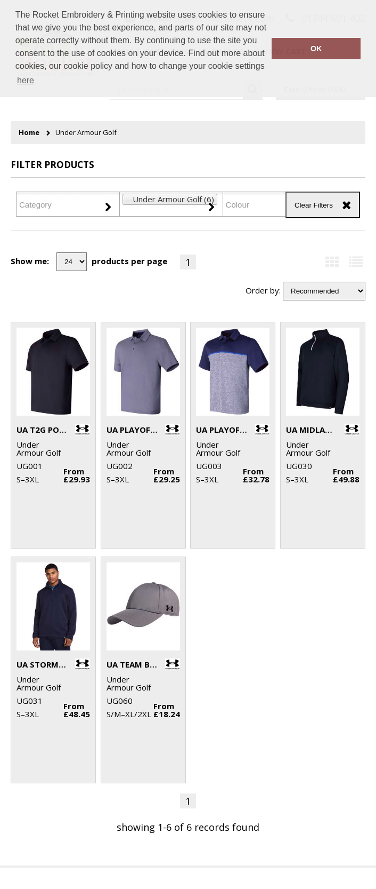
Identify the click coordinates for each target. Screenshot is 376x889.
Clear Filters (314, 205)
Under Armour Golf (86, 132)
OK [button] (316, 48)
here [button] (25, 80)
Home (29, 132)
